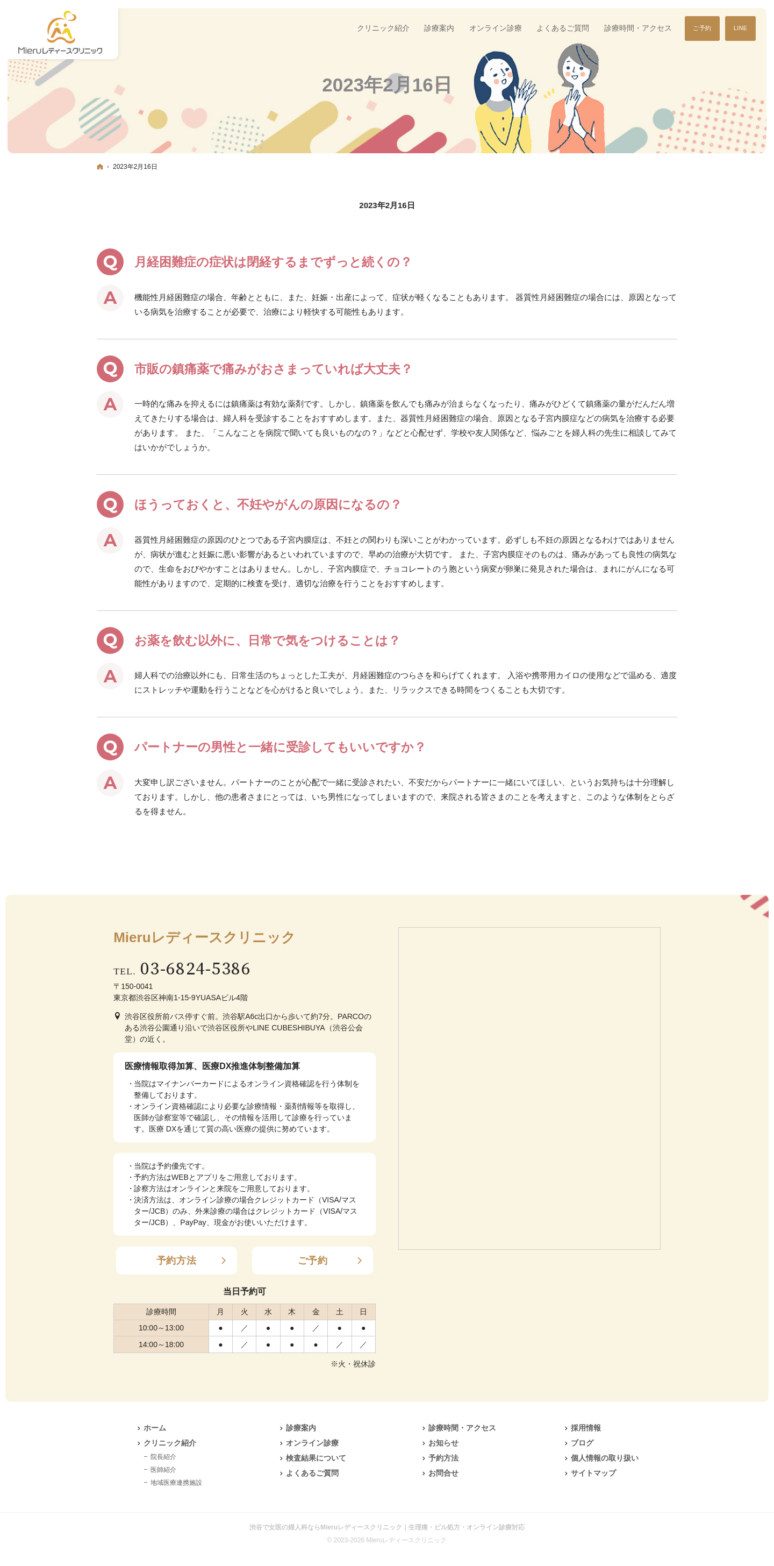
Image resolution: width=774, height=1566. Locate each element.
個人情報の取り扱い (605, 1458)
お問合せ (443, 1473)
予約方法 (176, 1260)
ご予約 (313, 1260)
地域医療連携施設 (176, 1482)
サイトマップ (593, 1473)
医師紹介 (163, 1470)
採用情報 (586, 1427)
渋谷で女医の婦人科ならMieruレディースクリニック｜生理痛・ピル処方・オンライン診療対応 (387, 1527)
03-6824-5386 (195, 969)
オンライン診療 (312, 1443)
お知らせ (443, 1443)
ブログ (582, 1443)
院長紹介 (163, 1457)
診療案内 (301, 1427)
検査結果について (316, 1458)
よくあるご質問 (312, 1473)
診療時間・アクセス (462, 1427)
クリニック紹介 (170, 1443)
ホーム (155, 1427)
